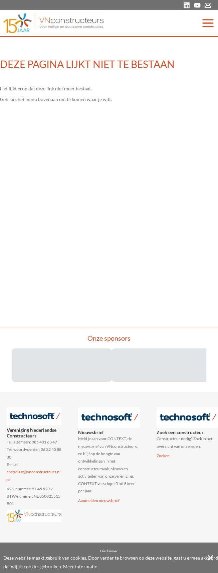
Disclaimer (109, 551)
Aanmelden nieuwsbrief (99, 500)
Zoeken (163, 455)
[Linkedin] (186, 5)
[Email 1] (208, 5)
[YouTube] (197, 5)
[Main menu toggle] (208, 23)
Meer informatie (80, 566)
